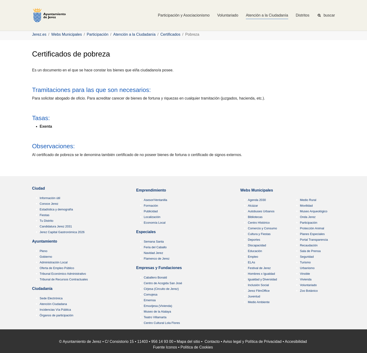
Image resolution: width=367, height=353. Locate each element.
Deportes (254, 239)
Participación (308, 222)
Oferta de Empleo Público (57, 268)
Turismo (305, 262)
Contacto (212, 342)
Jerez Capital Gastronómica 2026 (62, 232)
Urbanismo (307, 268)
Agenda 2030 (257, 200)
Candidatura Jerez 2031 (56, 226)
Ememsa (150, 300)
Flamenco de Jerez (157, 258)
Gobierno (46, 256)
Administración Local (54, 262)
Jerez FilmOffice (259, 290)
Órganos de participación (56, 315)
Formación (151, 205)
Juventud (254, 296)
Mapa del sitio (188, 342)
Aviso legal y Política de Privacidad (252, 342)
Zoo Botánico (309, 290)
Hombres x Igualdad (261, 273)
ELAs (251, 262)
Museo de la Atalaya (157, 311)
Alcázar (253, 205)
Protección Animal (312, 228)
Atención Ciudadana (53, 304)
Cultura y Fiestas (259, 234)
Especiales (146, 232)
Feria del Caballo (155, 247)
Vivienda (306, 279)
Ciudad (38, 188)
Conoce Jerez (49, 203)
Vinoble (305, 273)
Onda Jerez (308, 217)
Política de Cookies (197, 347)
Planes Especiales (312, 234)
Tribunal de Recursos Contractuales (64, 279)
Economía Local (155, 222)
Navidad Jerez (153, 253)
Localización (152, 217)
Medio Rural (308, 200)
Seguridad (307, 256)
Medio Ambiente (259, 302)
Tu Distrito (46, 220)
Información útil (50, 198)
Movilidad (306, 205)
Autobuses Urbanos (261, 211)
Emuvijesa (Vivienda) (158, 306)
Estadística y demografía (56, 209)
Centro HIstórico (259, 222)
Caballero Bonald (155, 277)
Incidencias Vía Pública (55, 309)
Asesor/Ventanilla (155, 200)
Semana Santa (154, 241)
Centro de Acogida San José (163, 283)
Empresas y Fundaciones (159, 268)
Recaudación (309, 245)
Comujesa (151, 294)
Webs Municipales (256, 190)
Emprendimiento (151, 190)
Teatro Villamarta (155, 317)
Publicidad (151, 211)
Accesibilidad (296, 342)
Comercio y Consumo (262, 228)
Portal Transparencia (314, 239)
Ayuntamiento (44, 241)
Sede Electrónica (51, 298)
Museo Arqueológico (313, 211)
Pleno (44, 251)
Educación (255, 251)
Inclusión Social (258, 285)
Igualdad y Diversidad (262, 279)
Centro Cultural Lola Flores (162, 323)
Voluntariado (308, 285)
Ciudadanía (42, 289)
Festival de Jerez (259, 268)
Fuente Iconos (165, 347)
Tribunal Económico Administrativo (63, 273)
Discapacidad (257, 245)
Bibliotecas (255, 217)
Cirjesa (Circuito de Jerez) (161, 289)
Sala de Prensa (310, 251)
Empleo (253, 256)
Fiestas (44, 215)
